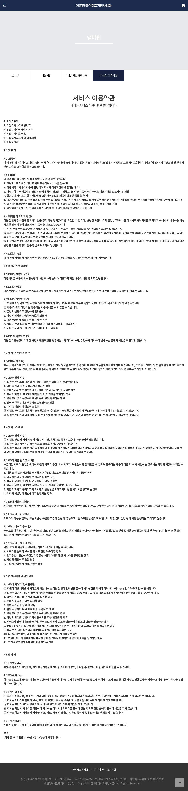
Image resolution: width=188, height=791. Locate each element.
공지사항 (111, 769)
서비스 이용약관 (108, 76)
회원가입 (46, 76)
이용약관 (98, 769)
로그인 (15, 76)
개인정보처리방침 (77, 76)
